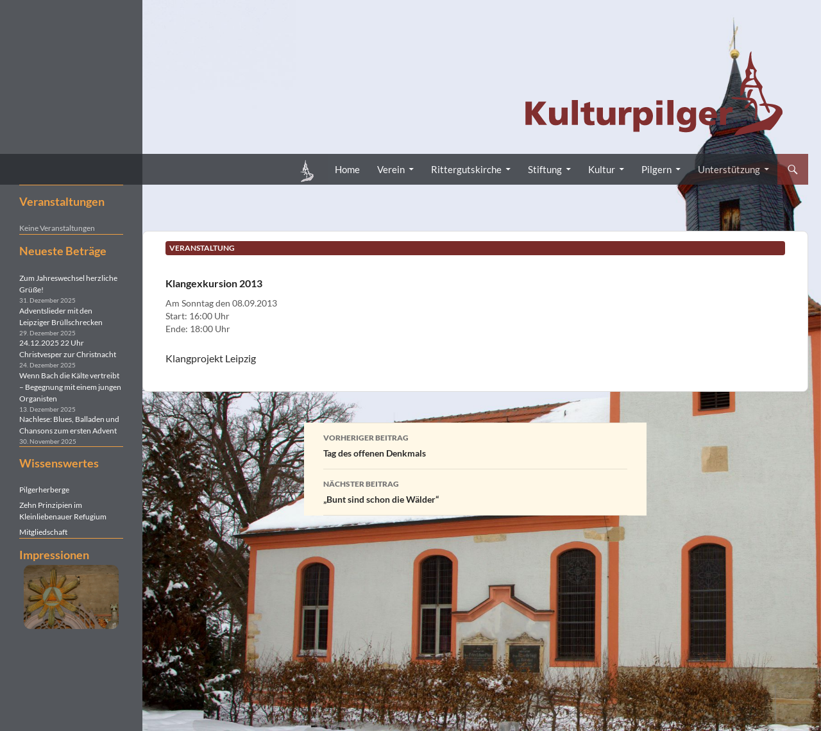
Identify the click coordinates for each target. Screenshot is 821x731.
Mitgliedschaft (43, 532)
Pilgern (656, 169)
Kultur (601, 169)
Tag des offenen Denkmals (475, 444)
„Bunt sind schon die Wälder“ (475, 490)
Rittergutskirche (466, 169)
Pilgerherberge (44, 489)
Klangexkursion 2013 (213, 283)
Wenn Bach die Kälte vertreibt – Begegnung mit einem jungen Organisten (70, 387)
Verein (391, 169)
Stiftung (545, 169)
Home (347, 169)
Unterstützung (729, 169)
